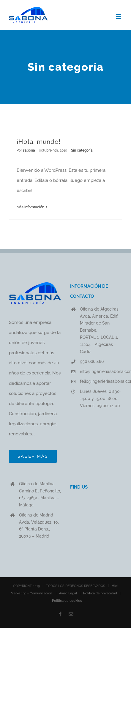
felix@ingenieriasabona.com (101, 381)
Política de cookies (67, 601)
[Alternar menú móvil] (119, 16)
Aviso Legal (68, 593)
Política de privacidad (100, 593)
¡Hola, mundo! (39, 141)
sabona (29, 150)
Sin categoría (82, 150)
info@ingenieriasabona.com (101, 371)
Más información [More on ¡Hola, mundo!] (30, 207)
